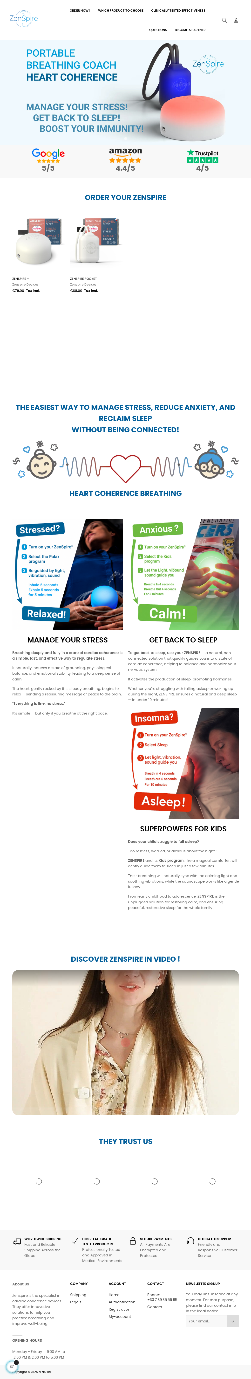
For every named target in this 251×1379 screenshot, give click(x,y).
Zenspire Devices (25, 284)
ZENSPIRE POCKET (83, 278)
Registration (119, 1309)
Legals (75, 1302)
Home (114, 1295)
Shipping (78, 1295)
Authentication (122, 1302)
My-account (120, 1317)
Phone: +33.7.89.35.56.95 (162, 1297)
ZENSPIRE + (20, 278)
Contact (154, 1307)
